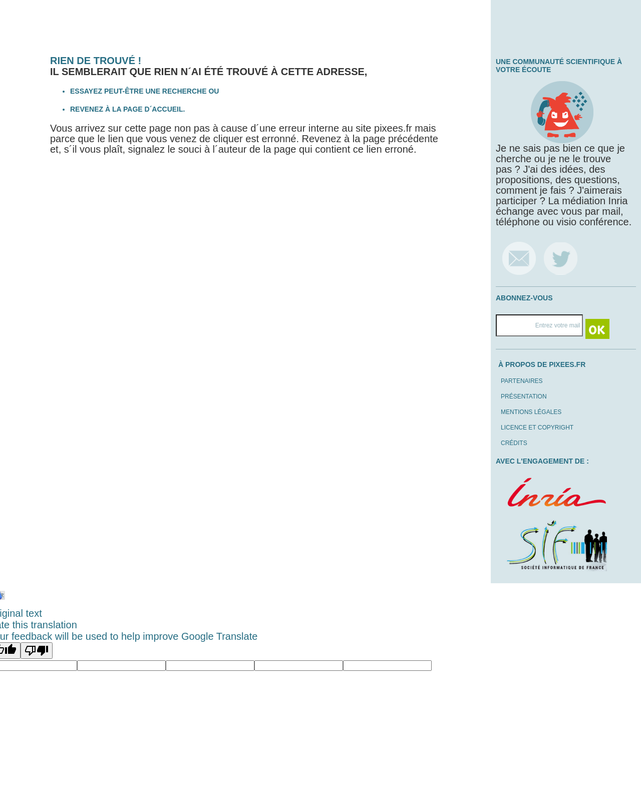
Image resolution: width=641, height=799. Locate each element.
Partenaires (522, 380)
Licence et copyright (537, 427)
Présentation (524, 396)
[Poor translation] (37, 650)
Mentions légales (531, 412)
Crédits (514, 443)
